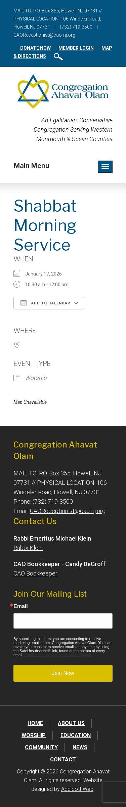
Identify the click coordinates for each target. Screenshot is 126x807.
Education (75, 735)
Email (20, 606)
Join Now (63, 673)
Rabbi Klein (28, 547)
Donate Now (35, 48)
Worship (36, 377)
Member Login (76, 48)
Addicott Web (77, 789)
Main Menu (31, 166)
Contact (63, 759)
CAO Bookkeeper (35, 573)
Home (35, 723)
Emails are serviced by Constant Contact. (58, 655)
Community (41, 747)
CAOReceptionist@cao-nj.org (44, 35)
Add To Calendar (45, 303)
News (80, 747)
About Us (71, 723)
